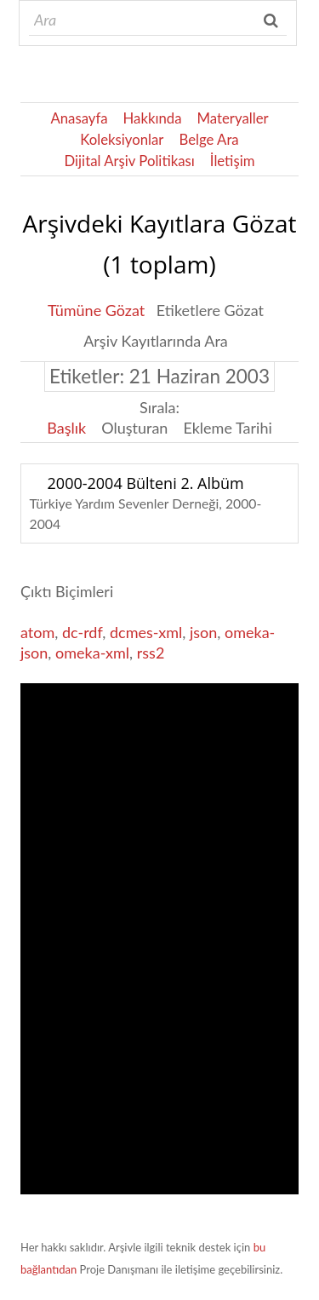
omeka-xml (92, 652)
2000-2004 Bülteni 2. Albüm (146, 483)
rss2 (151, 652)
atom (37, 632)
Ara (273, 20)
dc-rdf (82, 632)
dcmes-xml (146, 632)
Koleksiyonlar (121, 139)
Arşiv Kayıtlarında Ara (155, 340)
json (203, 632)
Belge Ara (208, 139)
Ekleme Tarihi (227, 427)
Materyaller (233, 118)
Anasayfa (78, 118)
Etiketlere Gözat (210, 310)
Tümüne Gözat (96, 310)
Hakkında (152, 118)
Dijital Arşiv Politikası (130, 161)
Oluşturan (134, 427)
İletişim (232, 161)
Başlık (66, 427)
